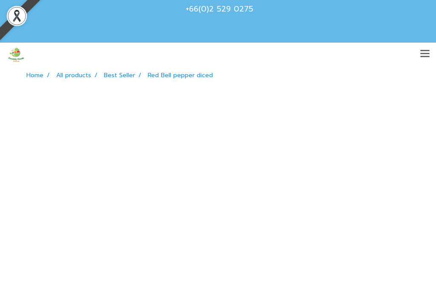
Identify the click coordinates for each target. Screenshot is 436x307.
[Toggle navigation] (425, 54)
